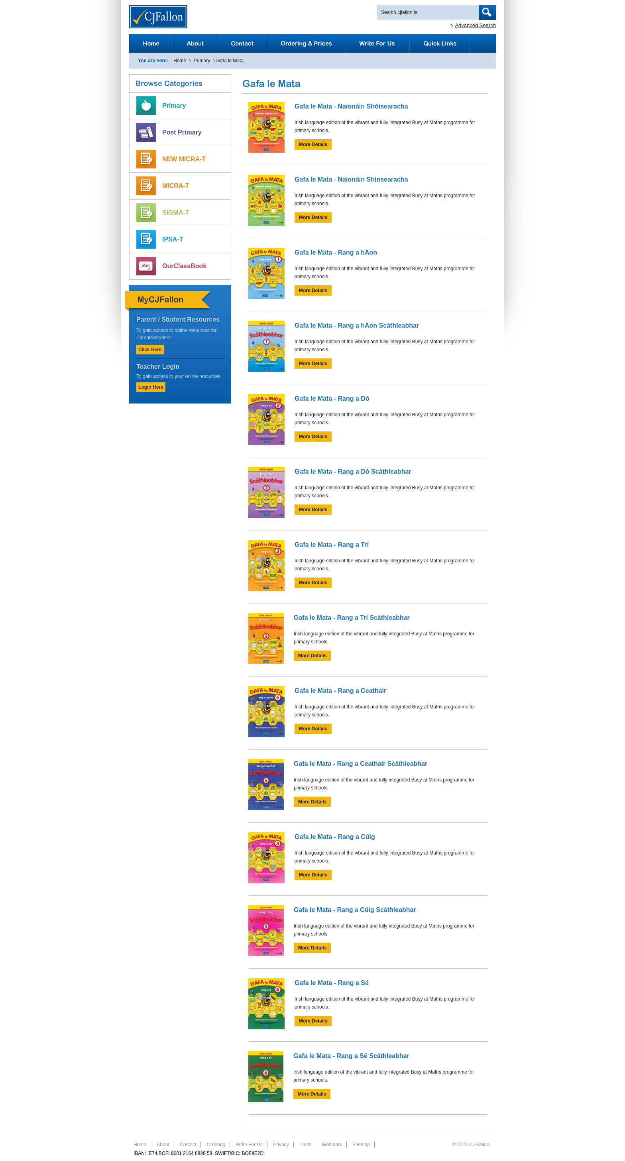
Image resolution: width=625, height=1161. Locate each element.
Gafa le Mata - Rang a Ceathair (340, 690)
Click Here (150, 349)
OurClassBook (184, 266)
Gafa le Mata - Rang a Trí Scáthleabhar (352, 617)
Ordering (216, 1144)
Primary (202, 60)
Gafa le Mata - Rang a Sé (332, 982)
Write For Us (249, 1144)
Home (179, 60)
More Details (313, 144)
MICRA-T (175, 185)
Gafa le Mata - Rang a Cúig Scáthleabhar (355, 909)
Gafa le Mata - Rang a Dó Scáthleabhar (353, 471)
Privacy (281, 1144)
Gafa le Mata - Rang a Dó (332, 398)
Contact (188, 1144)
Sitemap (361, 1144)
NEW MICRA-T (184, 159)
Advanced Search (475, 25)
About (163, 1144)
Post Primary (182, 132)
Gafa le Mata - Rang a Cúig (335, 836)
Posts (305, 1144)
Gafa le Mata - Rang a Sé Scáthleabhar (351, 1055)
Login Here (150, 387)
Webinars (332, 1144)
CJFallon (158, 16)
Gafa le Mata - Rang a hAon (336, 252)
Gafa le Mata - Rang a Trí (332, 544)
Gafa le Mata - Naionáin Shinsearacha (351, 179)
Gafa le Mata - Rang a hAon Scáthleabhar (357, 325)
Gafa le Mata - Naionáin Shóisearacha (351, 106)
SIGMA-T (175, 212)
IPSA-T (172, 239)
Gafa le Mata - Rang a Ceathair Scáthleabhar (360, 763)
